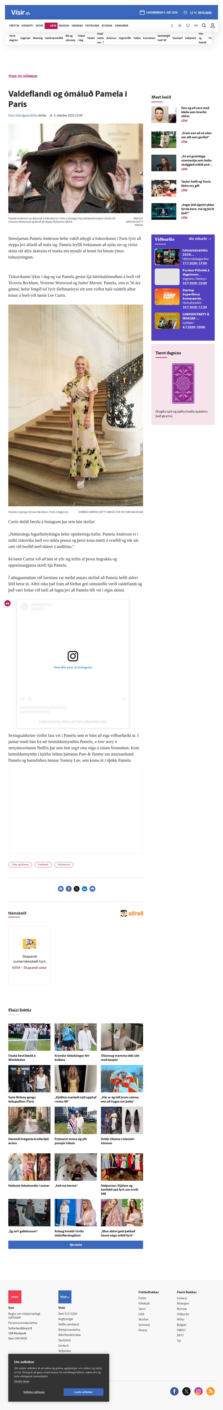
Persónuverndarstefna (22, 1323)
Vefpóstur (64, 1351)
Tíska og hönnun (20, 865)
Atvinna (182, 1309)
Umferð (63, 1346)
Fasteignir (183, 1303)
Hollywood (64, 865)
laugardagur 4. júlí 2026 (162, 13)
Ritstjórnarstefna (69, 1330)
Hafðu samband (68, 1324)
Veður (181, 1319)
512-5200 (71, 1314)
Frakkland (43, 865)
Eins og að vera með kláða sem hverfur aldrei (195, 112)
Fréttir (142, 1298)
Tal (179, 1341)
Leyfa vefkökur (83, 1392)
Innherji (182, 1298)
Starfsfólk (64, 1340)
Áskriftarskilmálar (69, 1335)
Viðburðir (183, 1314)
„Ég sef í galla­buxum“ (23, 1231)
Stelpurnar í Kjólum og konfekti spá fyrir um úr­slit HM (119, 1190)
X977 (180, 1335)
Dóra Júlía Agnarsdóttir (23, 115)
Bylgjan (181, 1325)
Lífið (141, 1314)
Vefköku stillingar (34, 1392)
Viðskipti (144, 1303)
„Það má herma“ (66, 1186)
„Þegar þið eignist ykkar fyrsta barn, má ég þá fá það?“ (197, 209)
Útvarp (142, 1330)
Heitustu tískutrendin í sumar (28, 1186)
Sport (142, 1309)
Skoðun (143, 1319)
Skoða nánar (21, 1381)
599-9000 (21, 1338)
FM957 (181, 1330)
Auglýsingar (65, 1319)
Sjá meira (76, 1245)
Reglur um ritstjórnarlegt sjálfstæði (24, 1316)
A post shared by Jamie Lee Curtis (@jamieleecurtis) (73, 721)
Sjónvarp (144, 1325)
